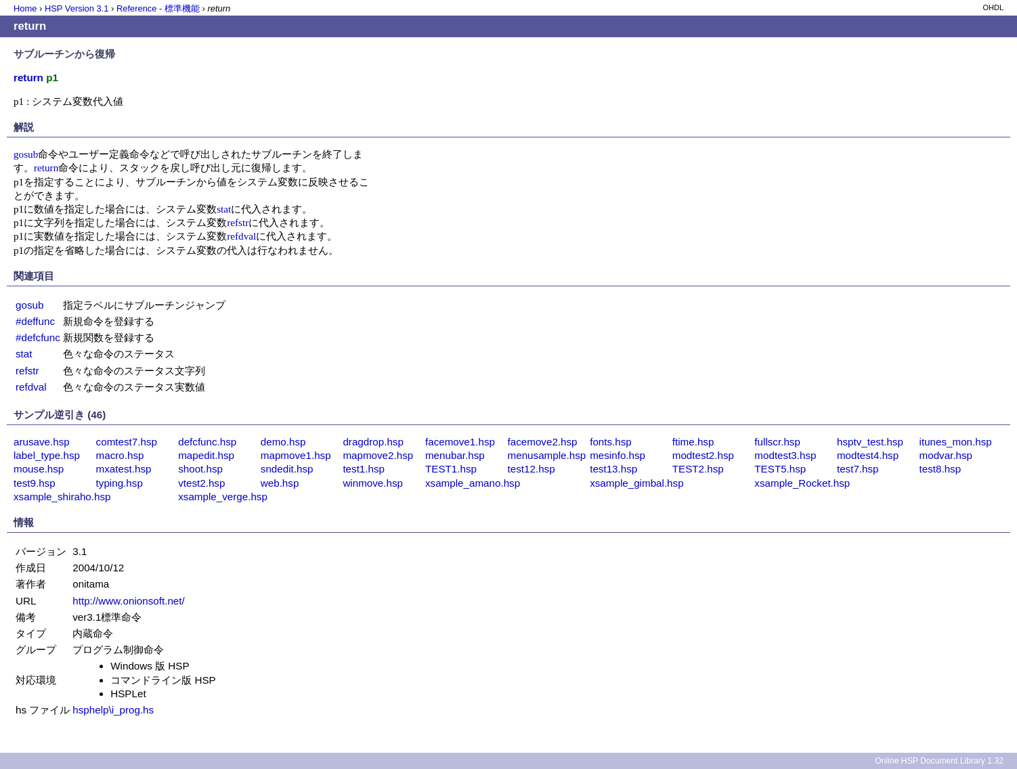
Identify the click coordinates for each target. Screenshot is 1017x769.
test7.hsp (858, 469)
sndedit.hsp (287, 469)
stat (224, 209)
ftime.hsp (693, 441)
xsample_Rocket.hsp (802, 483)
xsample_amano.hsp (472, 483)
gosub (26, 154)
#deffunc (35, 321)
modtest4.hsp (868, 455)
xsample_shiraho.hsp (62, 496)
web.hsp (280, 483)
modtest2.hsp (703, 455)
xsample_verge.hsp (222, 496)
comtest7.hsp (126, 441)
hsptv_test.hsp (870, 441)
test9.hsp (35, 483)
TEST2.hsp (698, 469)
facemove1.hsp (460, 441)
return (46, 167)
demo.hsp (283, 441)
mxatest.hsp (124, 469)
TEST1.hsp (451, 469)
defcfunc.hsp (207, 441)
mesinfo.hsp (617, 455)
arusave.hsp (42, 441)
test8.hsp (940, 469)
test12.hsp (531, 469)
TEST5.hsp (780, 469)
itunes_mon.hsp (955, 441)
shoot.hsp (200, 469)
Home (25, 8)
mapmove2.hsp (378, 455)
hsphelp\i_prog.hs (113, 710)
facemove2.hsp (543, 441)
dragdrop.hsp (373, 441)
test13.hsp (613, 469)
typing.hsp (119, 483)
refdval (241, 236)
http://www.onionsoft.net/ (128, 601)
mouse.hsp (39, 469)
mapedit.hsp (206, 455)
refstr (237, 222)
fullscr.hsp (777, 441)
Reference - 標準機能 (158, 8)
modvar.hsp (946, 455)
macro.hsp (120, 455)
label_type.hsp (47, 455)
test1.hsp (364, 469)
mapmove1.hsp (296, 455)
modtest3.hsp (785, 455)
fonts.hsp (611, 441)
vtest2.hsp (201, 483)
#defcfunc (38, 337)
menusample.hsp (547, 455)
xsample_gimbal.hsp (636, 483)
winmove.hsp (373, 483)
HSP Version (76, 8)
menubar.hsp (455, 455)
